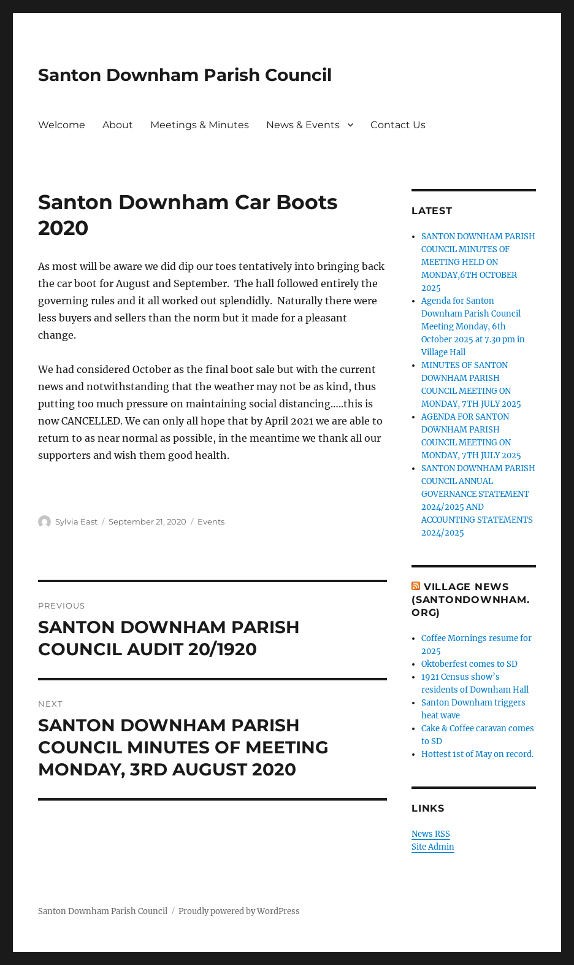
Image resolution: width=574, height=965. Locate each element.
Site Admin (432, 847)
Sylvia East (76, 521)
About (117, 125)
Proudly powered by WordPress (239, 911)
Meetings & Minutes (199, 125)
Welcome (61, 125)
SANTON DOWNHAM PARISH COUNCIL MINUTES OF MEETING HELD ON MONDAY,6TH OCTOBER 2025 (478, 262)
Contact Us (398, 125)
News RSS (430, 834)
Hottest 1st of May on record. (477, 754)
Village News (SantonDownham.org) (470, 599)
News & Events (303, 125)
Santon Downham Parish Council (185, 74)
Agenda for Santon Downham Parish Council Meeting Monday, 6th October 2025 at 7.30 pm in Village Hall (473, 327)
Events (210, 521)
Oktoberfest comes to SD (469, 664)
